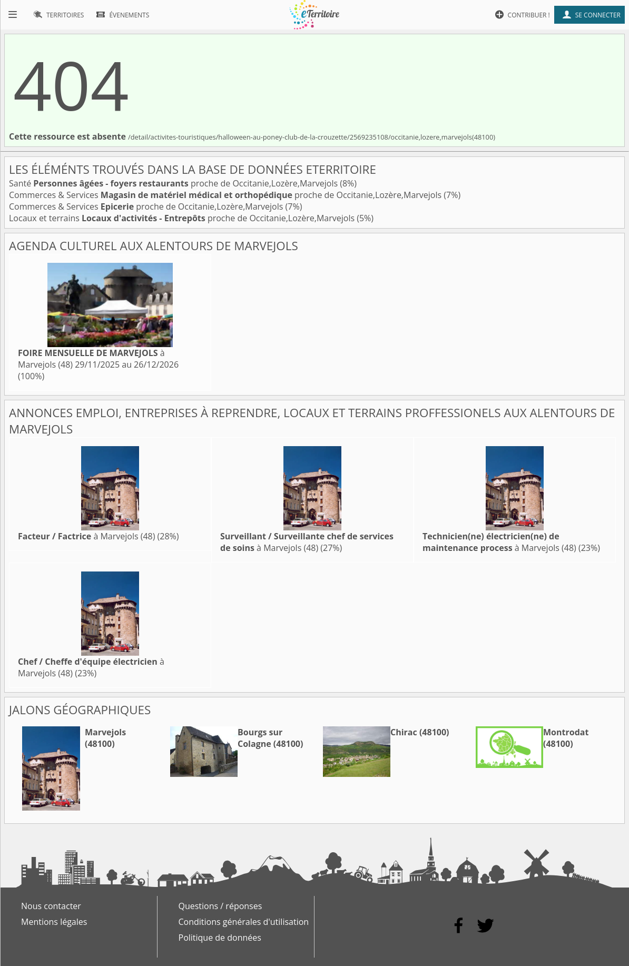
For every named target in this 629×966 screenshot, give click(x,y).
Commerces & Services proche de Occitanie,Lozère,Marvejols (226, 195)
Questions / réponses (220, 906)
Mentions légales (54, 922)
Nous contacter (51, 906)
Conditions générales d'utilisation (244, 922)
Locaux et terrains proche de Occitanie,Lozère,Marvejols (183, 218)
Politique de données (220, 937)
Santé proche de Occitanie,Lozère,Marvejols (174, 183)
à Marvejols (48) (86, 536)
